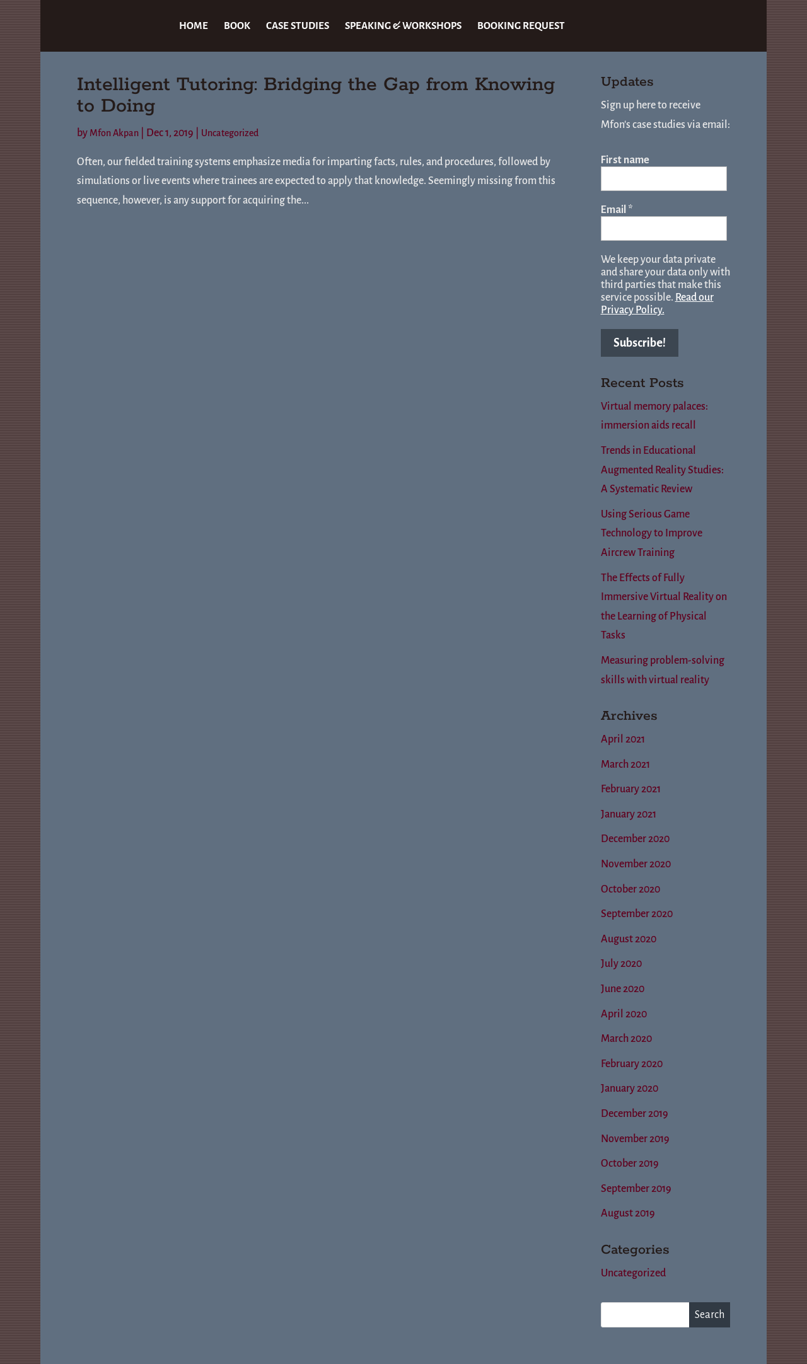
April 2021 (623, 739)
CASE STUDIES (297, 26)
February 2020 (632, 1064)
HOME (193, 26)
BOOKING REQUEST (521, 26)
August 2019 (628, 1213)
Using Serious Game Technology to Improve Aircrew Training (651, 533)
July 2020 (621, 963)
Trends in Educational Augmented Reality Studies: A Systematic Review (662, 470)
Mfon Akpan (114, 133)
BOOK (237, 26)
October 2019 (630, 1163)
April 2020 (624, 1014)
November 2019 (635, 1139)
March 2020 (626, 1038)
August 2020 (628, 939)
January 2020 (629, 1088)
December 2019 (634, 1113)
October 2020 (630, 889)
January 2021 (628, 814)
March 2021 (625, 764)
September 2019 (636, 1188)
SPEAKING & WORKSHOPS (403, 26)
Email (617, 210)
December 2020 (635, 839)
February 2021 (631, 789)
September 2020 (637, 914)
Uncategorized (229, 133)
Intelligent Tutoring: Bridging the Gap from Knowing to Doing (316, 95)
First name (625, 160)
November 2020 (636, 864)
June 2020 (622, 989)
